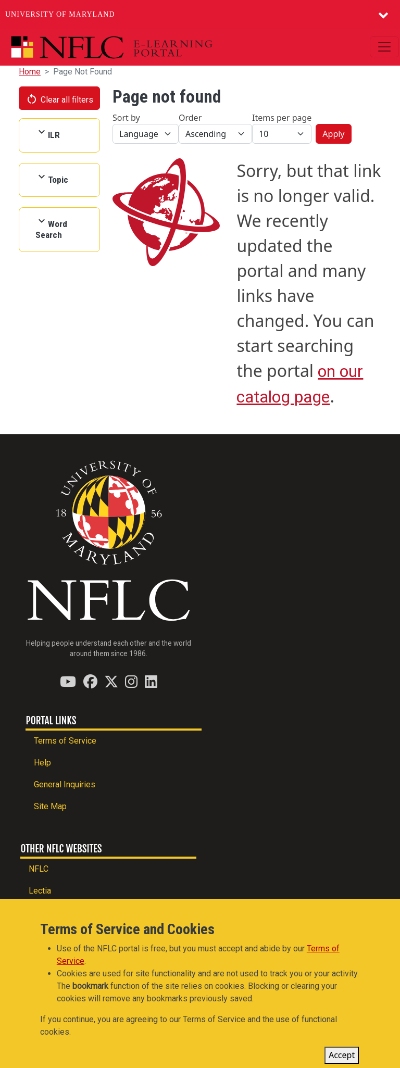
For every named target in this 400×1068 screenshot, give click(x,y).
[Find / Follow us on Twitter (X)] (111, 681)
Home (30, 72)
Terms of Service (65, 741)
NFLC (38, 869)
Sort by (126, 117)
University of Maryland (60, 14)
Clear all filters (59, 99)
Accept (342, 1058)
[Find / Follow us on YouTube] (68, 681)
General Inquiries (64, 784)
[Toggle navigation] (384, 46)
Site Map (50, 806)
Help (42, 763)
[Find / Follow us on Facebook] (90, 681)
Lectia (40, 891)
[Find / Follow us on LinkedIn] (151, 681)
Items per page (281, 117)
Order (190, 117)
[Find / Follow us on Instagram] (131, 681)
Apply (333, 134)
